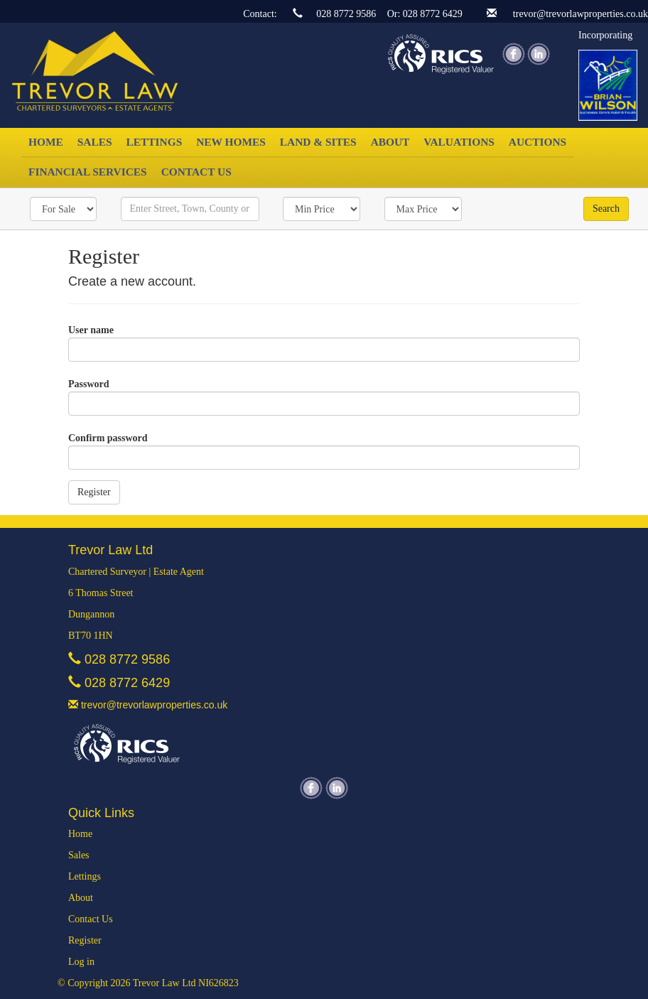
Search (606, 208)
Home (45, 142)
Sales (94, 142)
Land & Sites (318, 142)
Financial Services (87, 172)
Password (88, 384)
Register (85, 940)
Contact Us (196, 172)
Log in (81, 961)
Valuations (459, 142)
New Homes (231, 142)
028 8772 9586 (346, 14)
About (390, 142)
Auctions (537, 142)
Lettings (154, 142)
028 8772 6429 (433, 14)
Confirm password (108, 438)
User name (91, 330)
